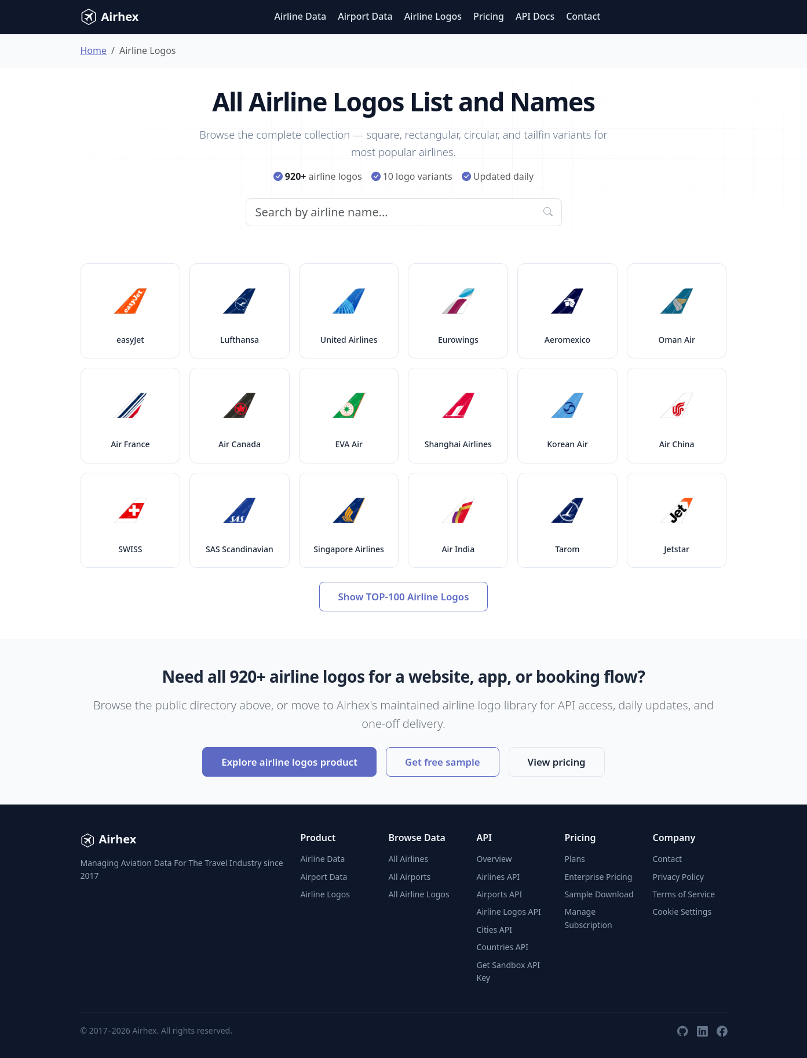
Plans (575, 858)
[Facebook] (722, 1030)
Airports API (500, 894)
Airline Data (300, 16)
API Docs (535, 16)
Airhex (110, 17)
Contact (583, 16)
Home (94, 50)
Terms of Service (684, 894)
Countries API (502, 946)
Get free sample (442, 762)
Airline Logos (433, 16)
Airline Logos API (509, 911)
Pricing (488, 16)
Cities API (495, 929)
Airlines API (498, 876)
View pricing (557, 762)
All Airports (410, 876)
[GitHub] (682, 1030)
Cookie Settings (682, 911)
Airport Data (365, 16)
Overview (494, 858)
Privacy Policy (678, 876)
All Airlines (409, 858)
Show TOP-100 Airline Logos (403, 596)
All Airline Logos (419, 894)
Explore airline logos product (289, 762)
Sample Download (599, 894)
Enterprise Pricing (599, 876)
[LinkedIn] (702, 1030)
